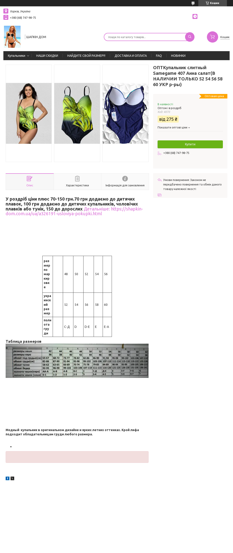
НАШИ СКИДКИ (47, 55)
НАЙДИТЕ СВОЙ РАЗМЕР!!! (86, 55)
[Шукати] (190, 37)
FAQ (159, 55)
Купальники (16, 55)
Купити (190, 144)
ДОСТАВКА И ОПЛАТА (131, 55)
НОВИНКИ (178, 55)
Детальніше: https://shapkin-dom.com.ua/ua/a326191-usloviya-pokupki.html (74, 211)
